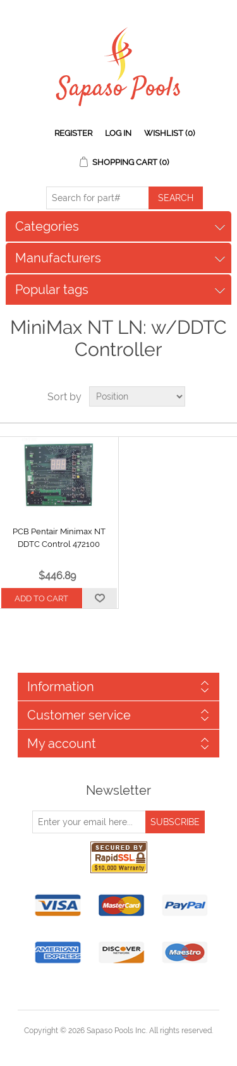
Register (73, 133)
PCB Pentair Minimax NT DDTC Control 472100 (59, 538)
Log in (118, 133)
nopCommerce (140, 1045)
